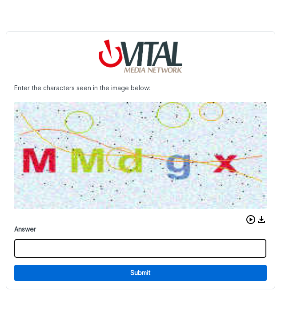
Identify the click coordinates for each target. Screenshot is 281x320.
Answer (25, 229)
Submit (140, 272)
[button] (250, 219)
